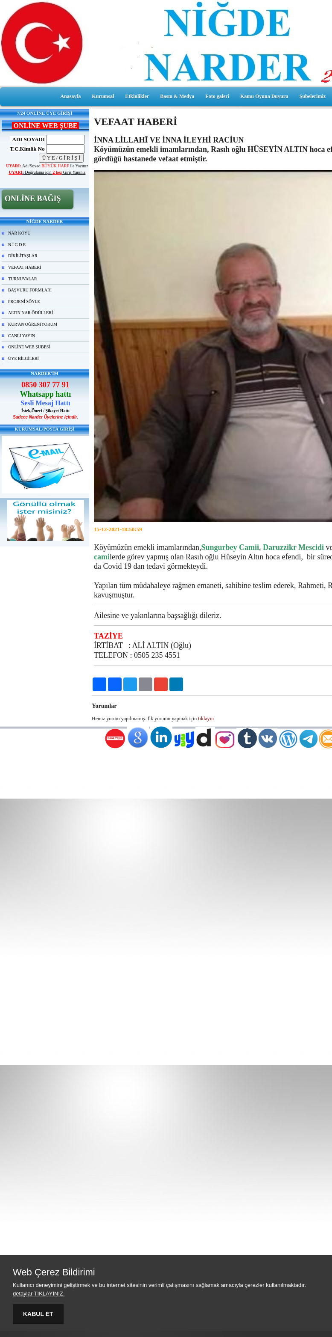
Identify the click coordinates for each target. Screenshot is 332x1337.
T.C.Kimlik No (27, 149)
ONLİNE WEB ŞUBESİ (29, 347)
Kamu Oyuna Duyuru (264, 96)
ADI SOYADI (27, 139)
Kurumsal (103, 96)
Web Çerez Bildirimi (54, 1272)
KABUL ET (38, 1313)
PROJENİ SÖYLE (24, 301)
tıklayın (206, 719)
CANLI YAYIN (21, 335)
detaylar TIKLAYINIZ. (39, 1293)
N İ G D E (17, 244)
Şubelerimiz (313, 96)
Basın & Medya (177, 96)
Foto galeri (217, 96)
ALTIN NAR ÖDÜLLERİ (30, 312)
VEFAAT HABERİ (24, 267)
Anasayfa (70, 96)
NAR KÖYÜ (19, 233)
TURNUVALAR (22, 278)
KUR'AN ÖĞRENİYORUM (32, 324)
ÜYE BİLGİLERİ (23, 358)
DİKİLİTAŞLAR (23, 255)
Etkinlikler (137, 96)
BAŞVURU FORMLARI (30, 290)
